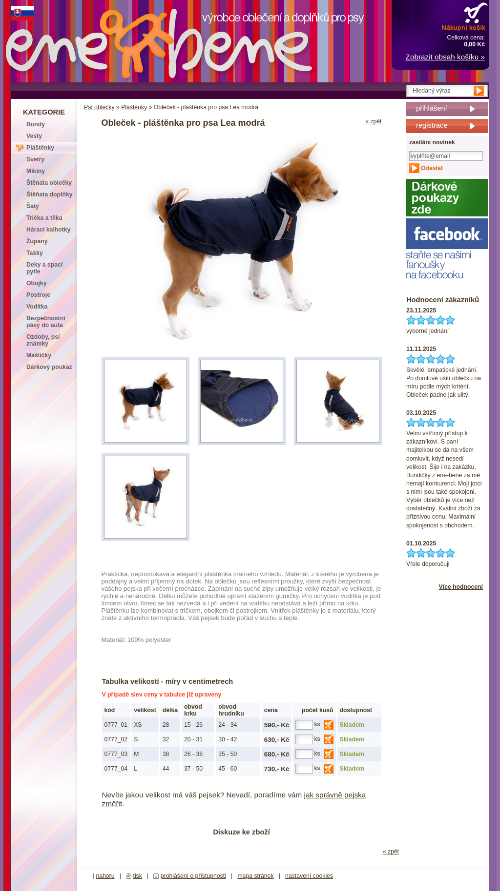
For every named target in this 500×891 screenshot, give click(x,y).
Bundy (35, 124)
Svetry (35, 159)
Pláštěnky (134, 107)
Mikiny (35, 171)
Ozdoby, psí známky (43, 340)
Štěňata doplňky (49, 194)
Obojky (36, 283)
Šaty (32, 206)
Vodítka (36, 306)
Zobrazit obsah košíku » (445, 57)
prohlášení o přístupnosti (193, 875)
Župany (37, 241)
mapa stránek (255, 875)
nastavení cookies (309, 875)
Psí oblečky (99, 107)
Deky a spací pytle (44, 268)
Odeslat (432, 168)
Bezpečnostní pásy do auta (45, 322)
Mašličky (38, 355)
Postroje (38, 294)
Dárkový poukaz (49, 367)
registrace (431, 125)
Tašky (34, 253)
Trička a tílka (44, 217)
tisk (137, 875)
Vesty (34, 136)
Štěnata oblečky (49, 182)
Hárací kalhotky (48, 229)
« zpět (373, 121)
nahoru (105, 875)
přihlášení (431, 108)
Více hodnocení (461, 586)
